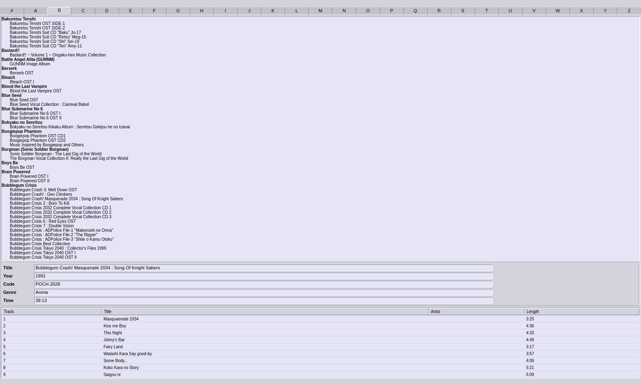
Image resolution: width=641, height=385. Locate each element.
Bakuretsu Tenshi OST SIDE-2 (37, 28)
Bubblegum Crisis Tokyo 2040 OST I (43, 253)
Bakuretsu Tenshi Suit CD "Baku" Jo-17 (45, 32)
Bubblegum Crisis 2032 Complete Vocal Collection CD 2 (60, 212)
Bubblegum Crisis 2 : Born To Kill (39, 203)
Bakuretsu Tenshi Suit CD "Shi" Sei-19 (44, 41)
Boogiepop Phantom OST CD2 (38, 140)
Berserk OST (22, 73)
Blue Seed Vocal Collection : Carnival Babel (49, 104)
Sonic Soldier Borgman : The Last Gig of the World (55, 154)
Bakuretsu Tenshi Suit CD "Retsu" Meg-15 (48, 37)
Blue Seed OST (24, 100)
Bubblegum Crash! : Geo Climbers (41, 194)
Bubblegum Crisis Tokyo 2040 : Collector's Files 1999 (58, 248)
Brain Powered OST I (29, 176)
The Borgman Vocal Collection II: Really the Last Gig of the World (69, 158)
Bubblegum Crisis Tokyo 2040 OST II (43, 257)
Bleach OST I (22, 82)
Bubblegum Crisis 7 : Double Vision (42, 226)
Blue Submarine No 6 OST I (35, 113)
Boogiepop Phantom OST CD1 (38, 136)
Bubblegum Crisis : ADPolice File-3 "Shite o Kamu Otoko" (62, 239)
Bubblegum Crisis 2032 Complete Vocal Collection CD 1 (60, 208)
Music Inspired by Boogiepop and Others (47, 145)
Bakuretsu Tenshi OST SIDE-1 (37, 23)
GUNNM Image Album (30, 64)
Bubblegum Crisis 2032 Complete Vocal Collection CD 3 (60, 217)
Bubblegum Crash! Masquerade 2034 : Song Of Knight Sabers (66, 199)
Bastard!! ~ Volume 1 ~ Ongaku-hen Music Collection (58, 55)
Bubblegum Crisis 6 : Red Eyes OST (43, 221)
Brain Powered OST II (29, 181)
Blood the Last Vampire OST (36, 91)
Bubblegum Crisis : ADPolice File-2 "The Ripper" (53, 235)
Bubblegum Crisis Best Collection (40, 244)
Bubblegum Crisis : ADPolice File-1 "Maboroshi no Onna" (61, 230)
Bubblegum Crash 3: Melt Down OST (43, 190)
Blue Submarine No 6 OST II (36, 118)
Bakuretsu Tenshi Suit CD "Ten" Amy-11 (46, 46)
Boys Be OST (22, 167)
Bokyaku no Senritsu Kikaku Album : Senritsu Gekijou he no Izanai (70, 127)
